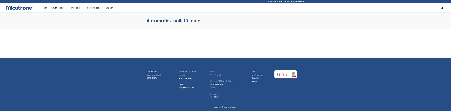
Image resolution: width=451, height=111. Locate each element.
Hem (45, 8)
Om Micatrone (57, 8)
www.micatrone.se (185, 78)
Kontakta (255, 78)
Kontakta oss (93, 8)
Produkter (75, 8)
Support (109, 8)
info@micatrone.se (297, 1)
